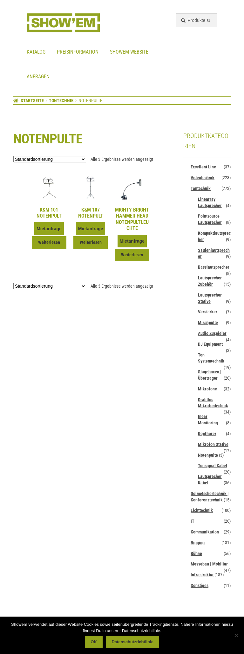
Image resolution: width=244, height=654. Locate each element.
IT (192, 521)
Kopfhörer (207, 433)
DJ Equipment (210, 344)
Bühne (196, 553)
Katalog (36, 52)
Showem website (129, 52)
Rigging (198, 542)
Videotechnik (202, 177)
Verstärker (207, 311)
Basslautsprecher (213, 267)
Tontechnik (61, 100)
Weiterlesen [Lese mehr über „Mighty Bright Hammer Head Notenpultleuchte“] (132, 254)
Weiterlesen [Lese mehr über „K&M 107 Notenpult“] (91, 242)
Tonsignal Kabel (212, 465)
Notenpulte (208, 455)
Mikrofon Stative (213, 444)
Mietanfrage (49, 228)
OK (94, 641)
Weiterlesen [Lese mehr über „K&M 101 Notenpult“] (49, 242)
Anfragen (38, 77)
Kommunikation (205, 531)
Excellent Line (203, 166)
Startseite (32, 100)
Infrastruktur (202, 574)
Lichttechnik (202, 510)
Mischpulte (208, 322)
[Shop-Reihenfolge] (49, 159)
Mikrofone (207, 388)
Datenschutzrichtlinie (132, 641)
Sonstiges (199, 585)
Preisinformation (77, 52)
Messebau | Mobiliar (209, 563)
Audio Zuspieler (212, 333)
